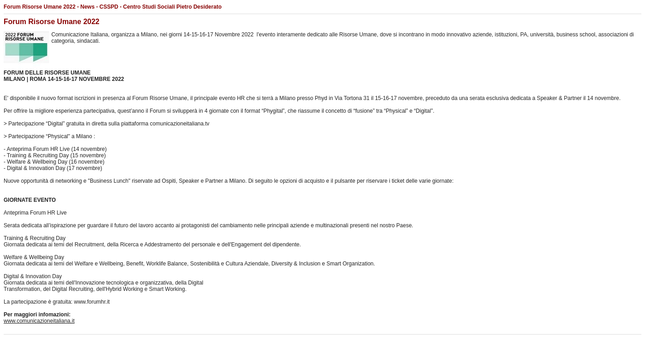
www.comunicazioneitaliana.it (39, 321)
